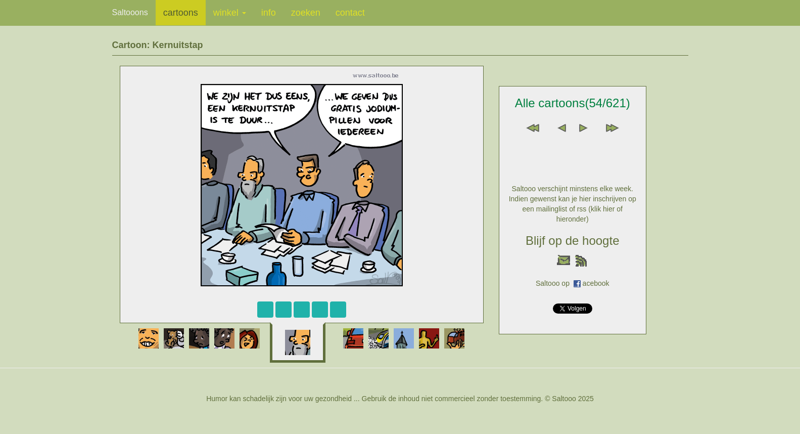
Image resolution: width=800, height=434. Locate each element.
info (268, 13)
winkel (229, 13)
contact (350, 13)
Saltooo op (555, 283)
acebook (596, 283)
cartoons (180, 13)
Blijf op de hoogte (572, 240)
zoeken (305, 13)
